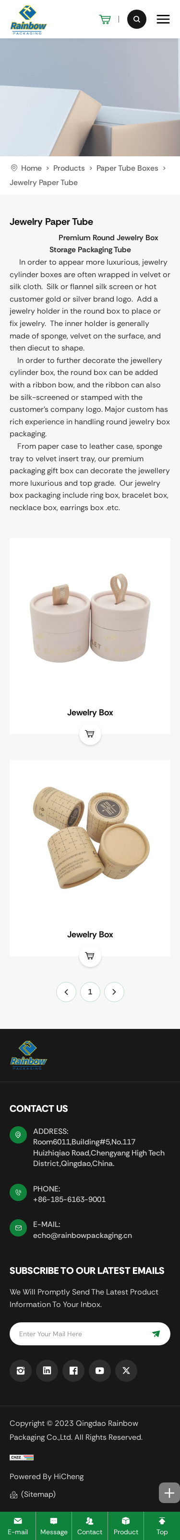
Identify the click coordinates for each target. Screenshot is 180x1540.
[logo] (29, 19)
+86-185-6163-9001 (69, 1199)
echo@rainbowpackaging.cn (82, 1235)
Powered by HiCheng (47, 1476)
